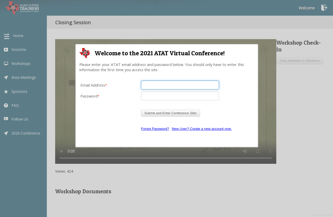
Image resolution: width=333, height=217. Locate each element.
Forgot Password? (155, 129)
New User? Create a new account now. (202, 129)
